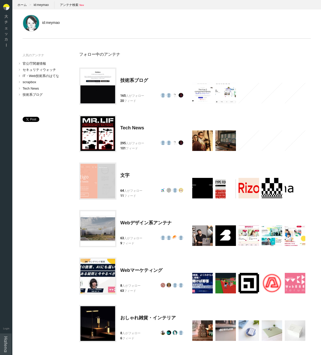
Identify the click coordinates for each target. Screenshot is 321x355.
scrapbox (29, 82)
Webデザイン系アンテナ (146, 222)
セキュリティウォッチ (39, 70)
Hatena (6, 344)
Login (6, 328)
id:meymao (41, 5)
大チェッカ (6, 30)
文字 (125, 175)
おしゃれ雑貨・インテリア (148, 317)
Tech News (31, 88)
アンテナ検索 (69, 5)
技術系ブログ (33, 95)
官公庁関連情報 (34, 63)
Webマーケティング (141, 270)
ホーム (22, 5)
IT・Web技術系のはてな (41, 76)
